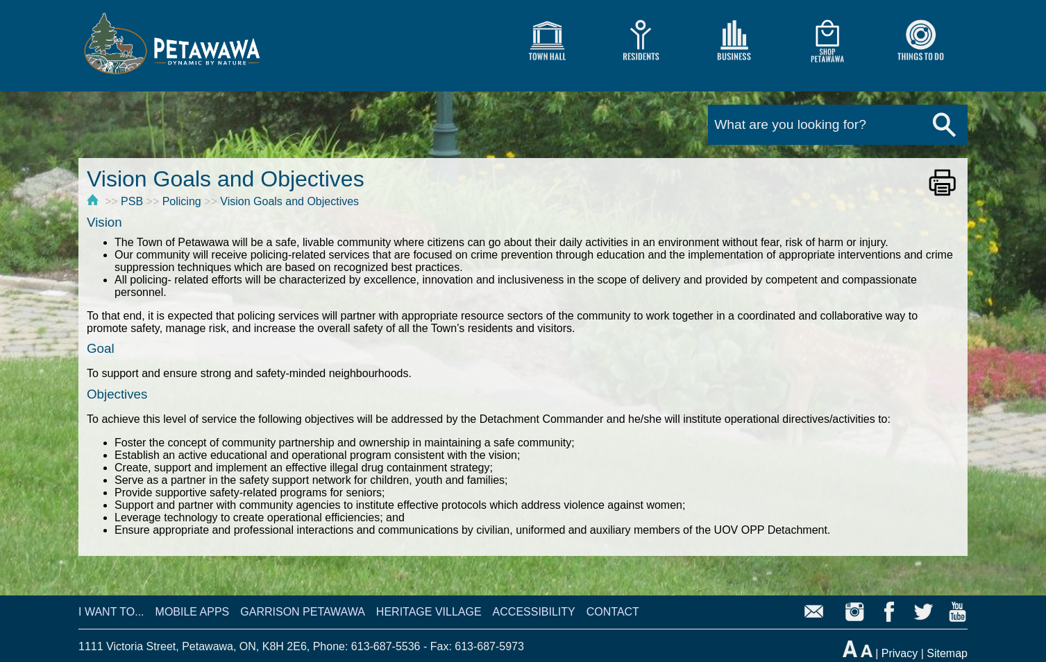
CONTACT (613, 612)
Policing (181, 201)
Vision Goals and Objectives (289, 201)
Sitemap (947, 653)
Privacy (899, 653)
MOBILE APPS (192, 612)
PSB (132, 201)
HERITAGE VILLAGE (429, 612)
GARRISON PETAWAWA (302, 612)
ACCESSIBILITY (534, 612)
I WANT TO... (111, 612)
